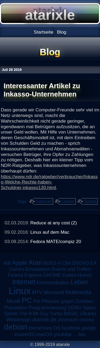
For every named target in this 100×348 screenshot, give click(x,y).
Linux (20, 291)
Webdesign (18, 319)
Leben (68, 201)
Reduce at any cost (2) (53, 222)
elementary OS (44, 328)
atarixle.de (44, 319)
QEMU (74, 307)
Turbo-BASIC (64, 313)
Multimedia (78, 292)
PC (27, 300)
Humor (85, 275)
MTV (37, 292)
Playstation (15, 307)
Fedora (15, 275)
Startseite (43, 32)
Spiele (11, 313)
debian (15, 327)
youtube (63, 334)
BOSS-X (52, 263)
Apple (19, 262)
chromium (68, 319)
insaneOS (24, 334)
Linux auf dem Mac (49, 232)
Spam (90, 201)
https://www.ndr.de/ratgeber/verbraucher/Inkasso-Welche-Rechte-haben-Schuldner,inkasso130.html (49, 182)
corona (86, 319)
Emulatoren (37, 269)
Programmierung (47, 307)
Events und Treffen (71, 269)
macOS (44, 334)
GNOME (52, 275)
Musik (14, 301)
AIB (7, 263)
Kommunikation (53, 282)
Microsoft (54, 292)
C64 (66, 263)
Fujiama (33, 275)
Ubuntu (88, 313)
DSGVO (80, 263)
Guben (69, 275)
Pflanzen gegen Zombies (67, 301)
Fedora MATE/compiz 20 (55, 241)
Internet (44, 201)
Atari (35, 262)
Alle (82, 334)
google (89, 328)
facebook (71, 328)
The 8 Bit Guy (33, 313)
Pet (36, 301)
